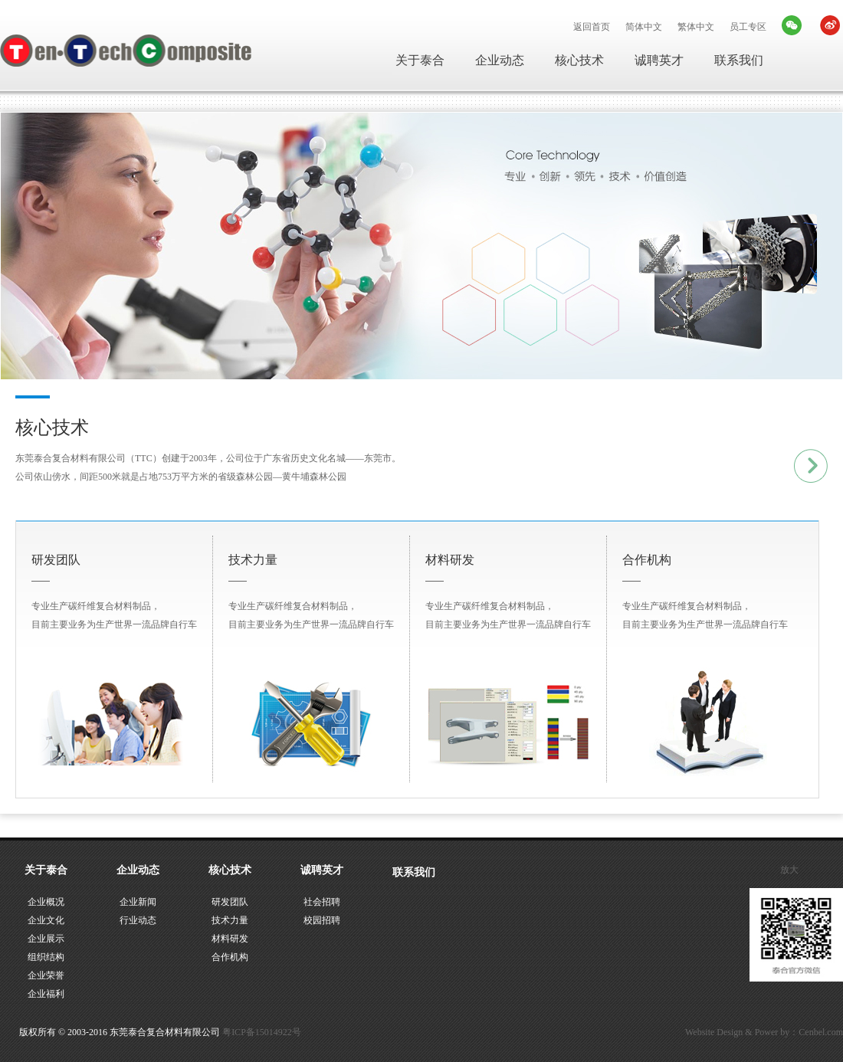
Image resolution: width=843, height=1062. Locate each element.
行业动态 (138, 920)
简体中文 (643, 26)
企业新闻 (138, 901)
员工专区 (748, 26)
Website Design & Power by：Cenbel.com (764, 1032)
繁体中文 (695, 26)
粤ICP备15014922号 (261, 1032)
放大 (789, 869)
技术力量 (230, 920)
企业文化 (46, 920)
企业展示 (46, 938)
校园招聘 (321, 920)
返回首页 (591, 26)
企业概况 (46, 901)
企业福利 (46, 993)
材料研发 (230, 938)
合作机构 (230, 957)
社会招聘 (321, 901)
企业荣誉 (46, 975)
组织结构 (46, 957)
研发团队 (230, 901)
